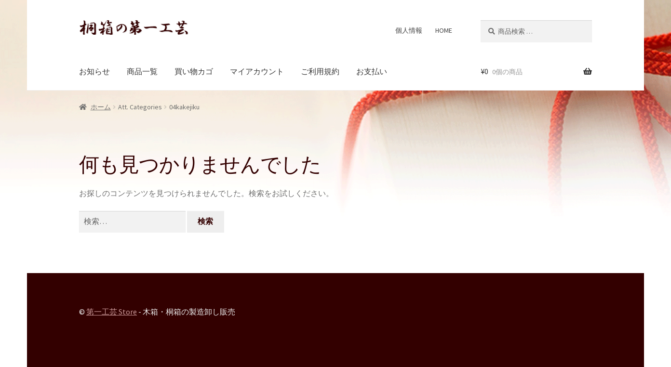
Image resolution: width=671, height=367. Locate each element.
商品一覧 (142, 71)
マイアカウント (257, 71)
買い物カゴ (193, 71)
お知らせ (94, 71)
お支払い (371, 71)
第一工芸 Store (111, 311)
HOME (443, 30)
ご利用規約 (320, 71)
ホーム (101, 107)
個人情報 (408, 30)
